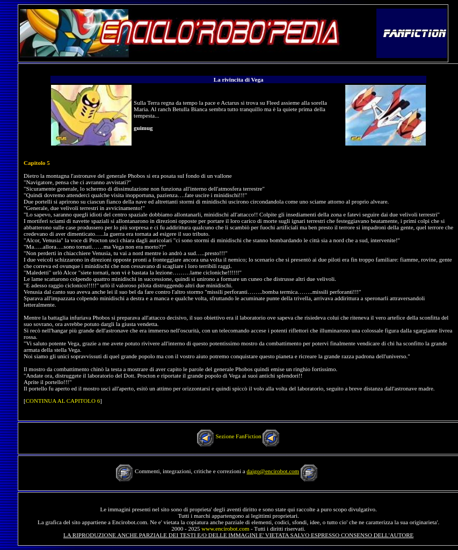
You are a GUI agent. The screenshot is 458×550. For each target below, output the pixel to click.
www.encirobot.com (225, 528)
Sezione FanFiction (238, 436)
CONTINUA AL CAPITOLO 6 (63, 400)
